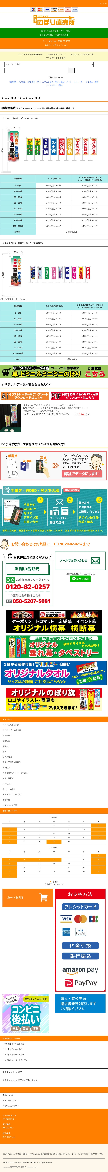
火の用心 (22, 82)
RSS (95, 1154)
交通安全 (13, 82)
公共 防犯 (31, 82)
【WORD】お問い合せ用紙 (13, 1044)
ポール (68, 82)
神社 (38, 82)
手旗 (60, 85)
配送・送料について (25, 1154)
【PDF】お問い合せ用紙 (12, 1049)
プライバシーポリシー (70, 1154)
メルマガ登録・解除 (86, 1154)
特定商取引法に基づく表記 (52, 1154)
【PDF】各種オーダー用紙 (13, 1055)
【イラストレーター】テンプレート (17, 1060)
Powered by (20, 1167)
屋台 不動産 (59, 82)
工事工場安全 (47, 82)
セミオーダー (78, 82)
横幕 (97, 82)
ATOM (101, 1154)
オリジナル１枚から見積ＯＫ (29, 54)
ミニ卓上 (89, 82)
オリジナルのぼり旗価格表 (80, 54)
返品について (37, 1154)
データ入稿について (55, 54)
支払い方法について (10, 1154)
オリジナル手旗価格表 (54, 58)
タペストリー (51, 85)
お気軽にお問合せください (56, 45)
